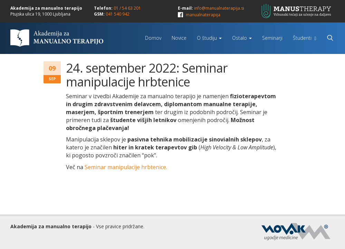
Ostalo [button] (242, 38)
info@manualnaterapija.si (219, 8)
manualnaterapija (203, 15)
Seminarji (272, 38)
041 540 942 (118, 14)
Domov (153, 38)
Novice (179, 38)
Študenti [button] (304, 38)
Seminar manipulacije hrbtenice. (126, 167)
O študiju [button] (209, 38)
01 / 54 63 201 (127, 8)
